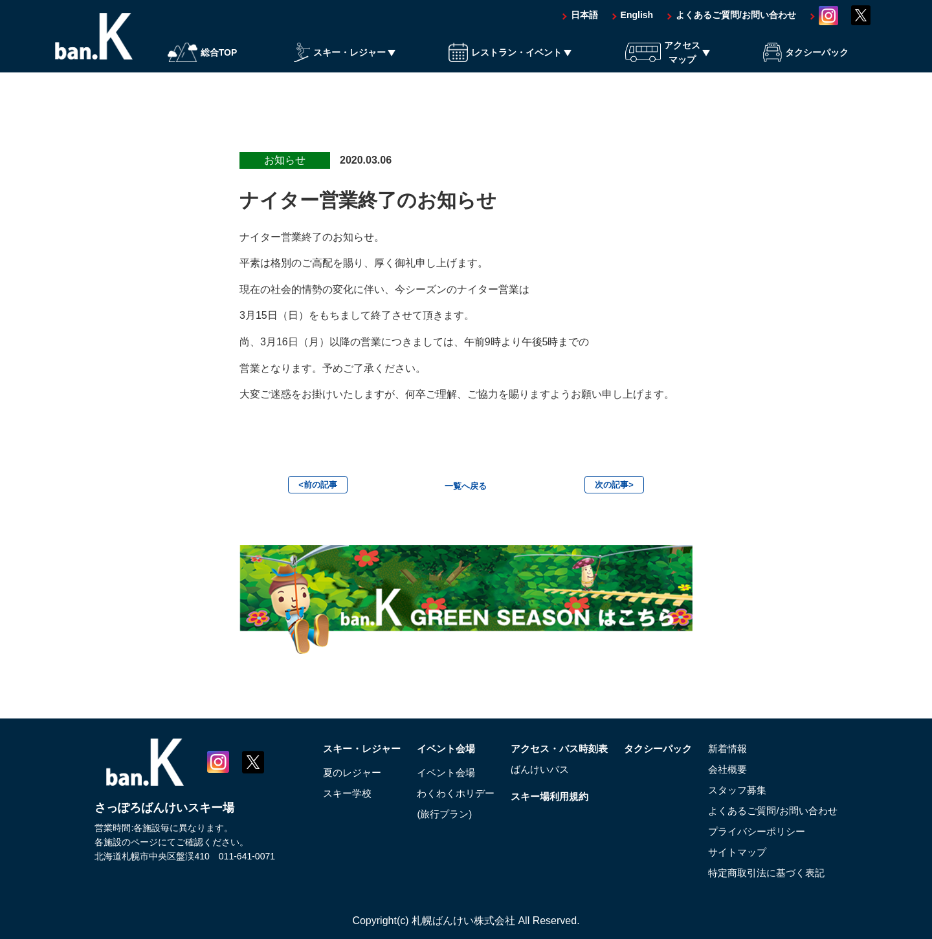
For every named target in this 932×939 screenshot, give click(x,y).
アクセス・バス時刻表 (551, 748)
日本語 (584, 22)
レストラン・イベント (505, 60)
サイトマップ (738, 852)
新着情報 (728, 748)
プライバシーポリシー (759, 831)
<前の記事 (317, 484)
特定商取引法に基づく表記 (769, 872)
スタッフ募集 (738, 789)
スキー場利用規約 (540, 796)
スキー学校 (327, 793)
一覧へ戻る (466, 485)
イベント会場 (431, 748)
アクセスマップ (662, 59)
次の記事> (614, 484)
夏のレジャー (332, 772)
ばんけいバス (530, 769)
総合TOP (202, 60)
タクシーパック (806, 60)
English (637, 22)
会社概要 (728, 769)
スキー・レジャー (340, 60)
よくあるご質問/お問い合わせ (736, 22)
